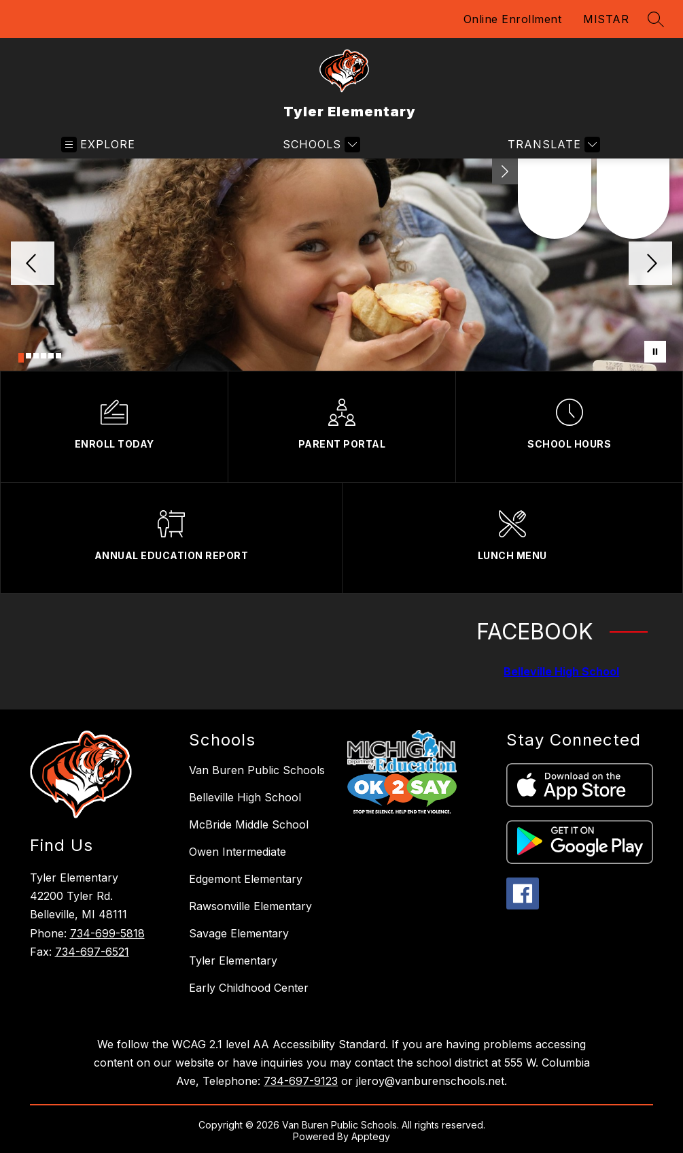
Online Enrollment (512, 19)
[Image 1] (21, 358)
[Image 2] (28, 355)
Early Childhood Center (249, 988)
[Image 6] (58, 355)
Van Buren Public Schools (257, 770)
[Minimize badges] (505, 171)
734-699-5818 (107, 933)
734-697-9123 (301, 1081)
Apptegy (370, 1136)
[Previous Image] (32, 264)
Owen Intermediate (237, 851)
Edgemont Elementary (245, 879)
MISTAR (606, 19)
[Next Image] (650, 264)
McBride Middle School (249, 824)
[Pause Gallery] (655, 352)
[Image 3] (36, 355)
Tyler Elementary (233, 960)
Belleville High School (561, 671)
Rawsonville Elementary (250, 906)
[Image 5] (51, 355)
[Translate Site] (552, 144)
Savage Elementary (239, 933)
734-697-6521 (92, 951)
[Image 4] (43, 355)
